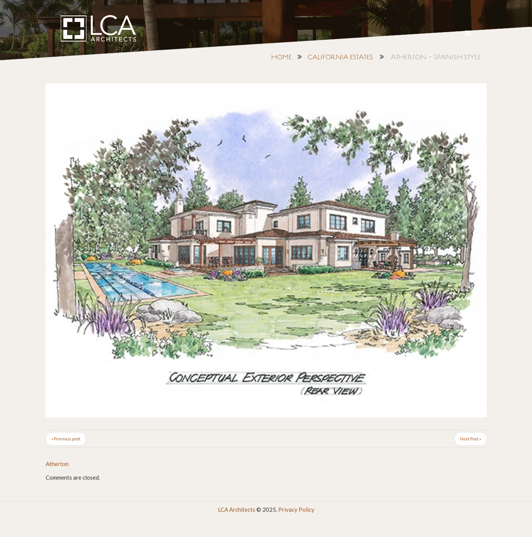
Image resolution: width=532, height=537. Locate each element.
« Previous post (65, 438)
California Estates (340, 57)
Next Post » (470, 438)
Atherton (57, 463)
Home (281, 57)
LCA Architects (236, 509)
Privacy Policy (296, 509)
